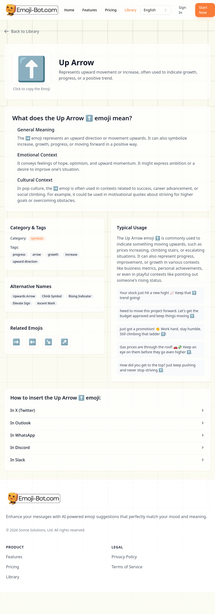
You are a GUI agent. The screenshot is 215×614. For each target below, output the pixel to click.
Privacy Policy (124, 557)
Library (130, 10)
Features (89, 10)
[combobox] (155, 10)
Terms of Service (127, 567)
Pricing (110, 10)
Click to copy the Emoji (31, 88)
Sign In (182, 10)
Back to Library (21, 31)
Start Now (203, 10)
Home (69, 10)
